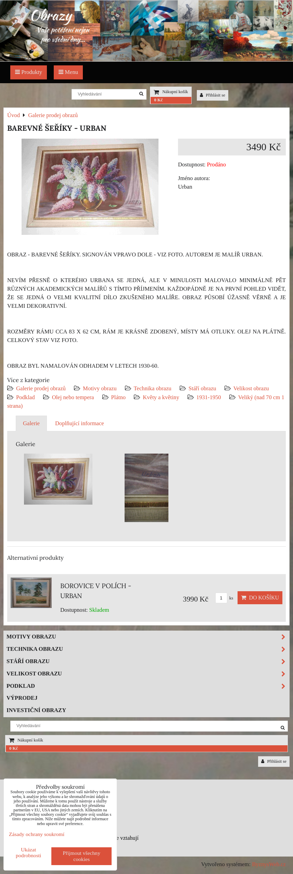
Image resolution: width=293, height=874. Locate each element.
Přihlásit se (212, 95)
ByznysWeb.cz (269, 864)
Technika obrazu (152, 388)
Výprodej (22, 698)
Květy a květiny (161, 397)
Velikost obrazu (251, 388)
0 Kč (158, 100)
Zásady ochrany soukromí (36, 834)
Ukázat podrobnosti (28, 852)
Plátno (118, 397)
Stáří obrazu (202, 388)
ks (224, 598)
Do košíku (260, 597)
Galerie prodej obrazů (41, 388)
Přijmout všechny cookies (81, 856)
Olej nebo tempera (73, 397)
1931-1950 (208, 397)
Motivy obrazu (99, 388)
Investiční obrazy (36, 710)
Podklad (25, 397)
